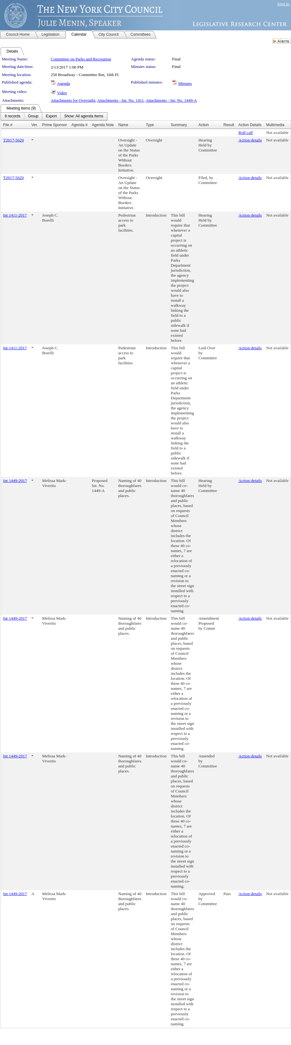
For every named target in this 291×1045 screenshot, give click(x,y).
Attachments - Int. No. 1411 (120, 100)
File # (7, 125)
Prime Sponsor (54, 125)
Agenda (63, 83)
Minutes (185, 83)
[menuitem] (12, 116)
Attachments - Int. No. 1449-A (171, 100)
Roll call (245, 132)
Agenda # (79, 125)
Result (228, 125)
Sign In (283, 4)
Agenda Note (103, 125)
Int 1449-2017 (15, 480)
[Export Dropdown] (51, 116)
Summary (179, 125)
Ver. (34, 125)
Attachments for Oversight (73, 100)
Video (62, 92)
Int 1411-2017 (15, 215)
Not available (277, 132)
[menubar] (54, 116)
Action (203, 125)
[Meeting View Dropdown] (83, 116)
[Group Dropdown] (33, 116)
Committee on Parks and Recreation (81, 59)
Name (123, 125)
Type (150, 125)
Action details (250, 140)
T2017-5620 (13, 140)
